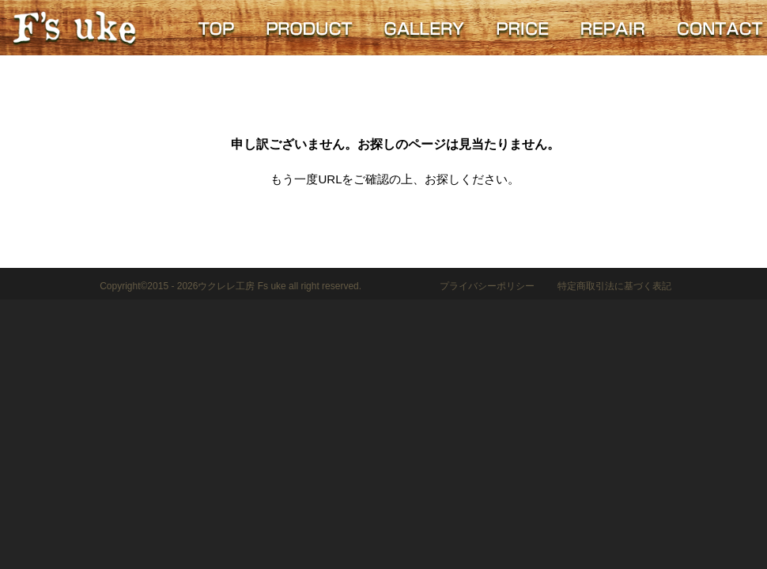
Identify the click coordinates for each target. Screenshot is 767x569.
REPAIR (612, 27)
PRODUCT (308, 27)
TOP (216, 27)
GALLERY (423, 27)
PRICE (522, 27)
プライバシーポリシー (487, 286)
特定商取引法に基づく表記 (614, 286)
